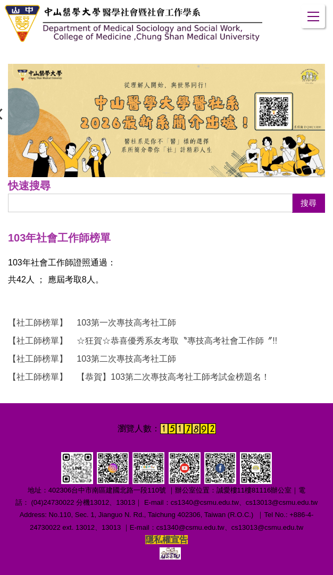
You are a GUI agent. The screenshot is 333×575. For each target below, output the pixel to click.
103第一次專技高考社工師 (92, 322)
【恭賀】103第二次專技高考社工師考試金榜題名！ (139, 376)
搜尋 (309, 202)
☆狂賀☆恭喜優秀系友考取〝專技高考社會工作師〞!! (142, 340)
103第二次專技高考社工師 (92, 358)
